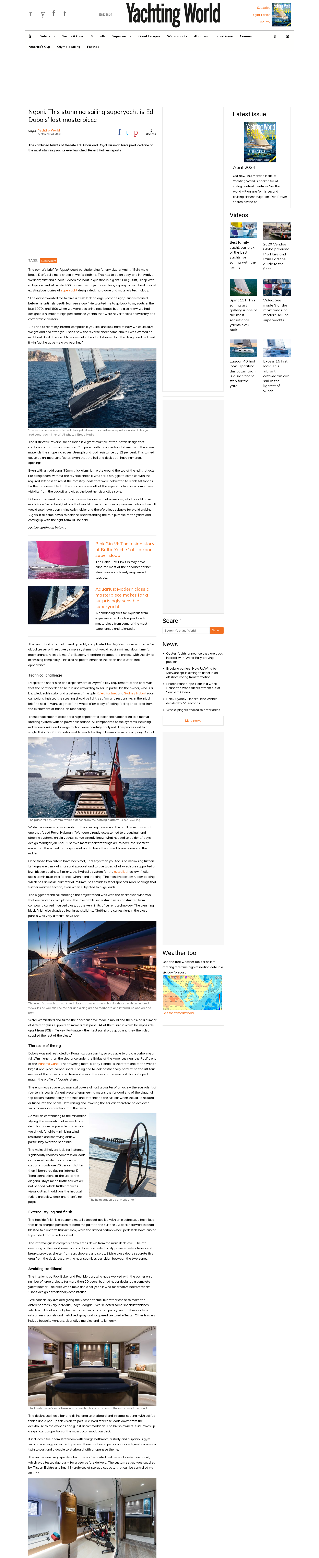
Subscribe (263, 8)
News (170, 644)
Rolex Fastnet (106, 693)
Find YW (264, 22)
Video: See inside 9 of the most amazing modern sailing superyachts (276, 310)
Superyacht (48, 261)
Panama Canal (48, 1064)
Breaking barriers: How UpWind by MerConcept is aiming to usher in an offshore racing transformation (192, 672)
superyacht (69, 290)
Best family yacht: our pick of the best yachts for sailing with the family (243, 254)
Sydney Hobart (135, 693)
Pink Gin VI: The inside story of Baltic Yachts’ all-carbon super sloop (124, 549)
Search (216, 630)
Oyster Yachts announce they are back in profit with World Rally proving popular (194, 657)
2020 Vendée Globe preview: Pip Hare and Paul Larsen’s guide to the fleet (276, 256)
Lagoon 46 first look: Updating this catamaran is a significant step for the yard (243, 373)
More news (193, 720)
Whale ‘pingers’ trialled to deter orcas (193, 710)
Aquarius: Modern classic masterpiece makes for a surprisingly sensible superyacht (122, 597)
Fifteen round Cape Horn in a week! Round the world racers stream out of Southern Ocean (193, 688)
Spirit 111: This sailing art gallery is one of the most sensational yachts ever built (243, 315)
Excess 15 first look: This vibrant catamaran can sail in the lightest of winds (276, 376)
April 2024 (244, 167)
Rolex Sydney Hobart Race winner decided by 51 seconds (191, 701)
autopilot (120, 871)
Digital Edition (261, 15)
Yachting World (49, 130)
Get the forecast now (178, 1013)
